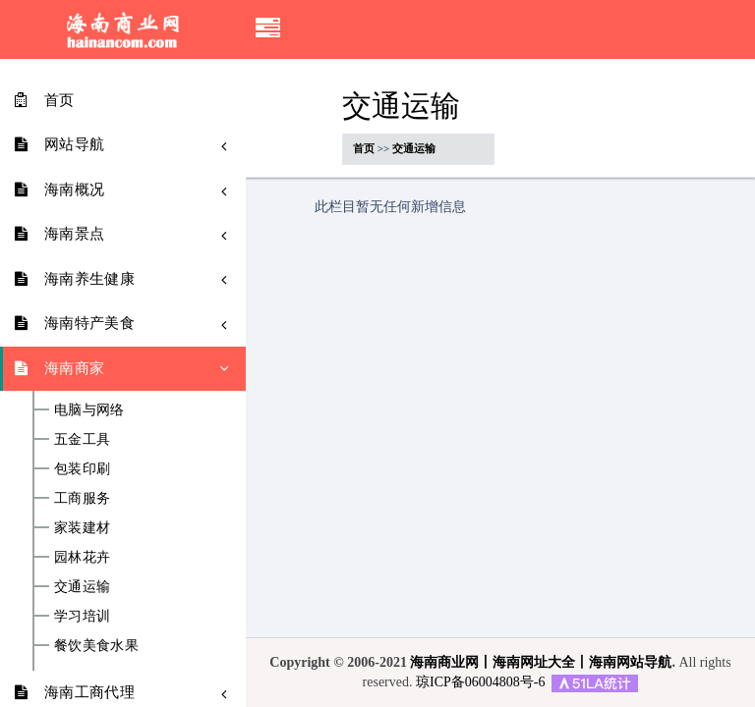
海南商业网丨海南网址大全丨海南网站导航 (540, 662)
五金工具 (82, 440)
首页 (364, 148)
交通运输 (82, 587)
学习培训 (82, 617)
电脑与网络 (89, 410)
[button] (268, 29)
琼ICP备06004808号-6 (480, 682)
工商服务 (82, 499)
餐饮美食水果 (96, 646)
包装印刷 (82, 469)
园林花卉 (82, 558)
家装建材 (82, 528)
